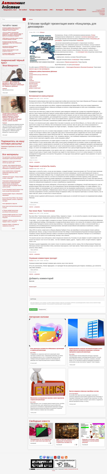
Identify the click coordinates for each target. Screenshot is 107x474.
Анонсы (31, 19)
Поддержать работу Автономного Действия (43, 71)
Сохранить (33, 309)
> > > (13, 228)
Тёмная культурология (71, 62)
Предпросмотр (42, 309)
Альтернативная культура (35, 74)
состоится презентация (88, 37)
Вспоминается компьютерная (41, 96)
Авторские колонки (39, 317)
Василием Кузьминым (87, 67)
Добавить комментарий (34, 88)
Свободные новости (39, 421)
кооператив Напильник (34, 82)
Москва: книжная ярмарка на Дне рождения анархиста (10, 50)
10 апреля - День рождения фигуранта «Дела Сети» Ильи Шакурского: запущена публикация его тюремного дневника (13, 84)
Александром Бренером (73, 67)
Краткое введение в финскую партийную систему (84, 391)
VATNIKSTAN (42, 67)
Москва (31, 77)
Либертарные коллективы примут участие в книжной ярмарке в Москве (12, 39)
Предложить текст (10, 10)
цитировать (37, 162)
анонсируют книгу (83, 52)
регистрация (76, 64)
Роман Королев (33, 86)
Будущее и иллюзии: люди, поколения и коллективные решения (90, 441)
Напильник (80, 40)
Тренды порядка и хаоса (38, 10)
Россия (31, 76)
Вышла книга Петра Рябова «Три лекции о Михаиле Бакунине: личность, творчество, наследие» (12, 199)
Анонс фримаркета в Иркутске (9, 203)
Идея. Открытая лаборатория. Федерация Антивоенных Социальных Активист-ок (65, 441)
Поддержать (81, 10)
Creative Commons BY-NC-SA (71, 469)
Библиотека (70, 10)
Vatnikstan (31, 80)
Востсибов (32, 352)
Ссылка (31, 98)
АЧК (52, 10)
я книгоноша (75, 59)
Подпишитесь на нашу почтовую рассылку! (12, 142)
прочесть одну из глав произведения (39, 69)
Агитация (59, 10)
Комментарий (33, 286)
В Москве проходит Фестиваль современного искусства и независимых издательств (12, 43)
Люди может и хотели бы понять (42, 166)
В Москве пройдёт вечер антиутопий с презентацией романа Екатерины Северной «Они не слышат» (11, 29)
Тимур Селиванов (33, 85)
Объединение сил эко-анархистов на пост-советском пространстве (40, 440)
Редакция (42, 32)
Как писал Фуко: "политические (42, 211)
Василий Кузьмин (33, 83)
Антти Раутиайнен (73, 393)
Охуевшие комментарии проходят (43, 258)
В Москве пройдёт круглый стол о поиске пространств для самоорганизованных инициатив (12, 216)
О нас (53, 470)
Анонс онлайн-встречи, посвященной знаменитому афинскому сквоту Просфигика (11, 172)
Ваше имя (31, 281)
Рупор (93, 35)
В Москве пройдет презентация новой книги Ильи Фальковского (11, 54)
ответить (31, 162)
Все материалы (10, 154)
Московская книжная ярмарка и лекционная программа (10, 47)
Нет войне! (23, 10)
